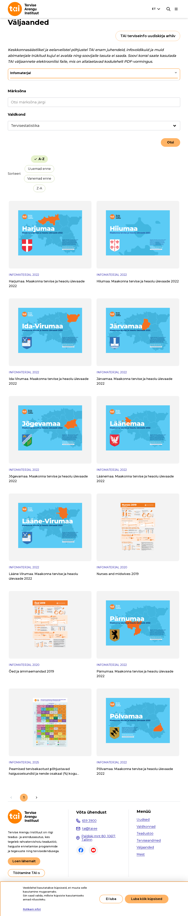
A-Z (41, 159)
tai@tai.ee (89, 828)
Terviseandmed (149, 840)
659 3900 (89, 821)
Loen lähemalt (24, 861)
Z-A (39, 188)
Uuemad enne (39, 169)
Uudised (143, 819)
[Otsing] (168, 9)
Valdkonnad (146, 826)
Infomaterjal (20, 73)
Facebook (81, 850)
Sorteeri (14, 173)
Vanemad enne (39, 178)
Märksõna (17, 91)
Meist (141, 854)
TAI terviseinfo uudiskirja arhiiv (147, 36)
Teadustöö (145, 833)
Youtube (93, 850)
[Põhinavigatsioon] (176, 9)
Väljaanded (145, 847)
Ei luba (111, 899)
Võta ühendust (91, 812)
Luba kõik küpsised (146, 899)
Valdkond (16, 114)
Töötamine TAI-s (26, 873)
